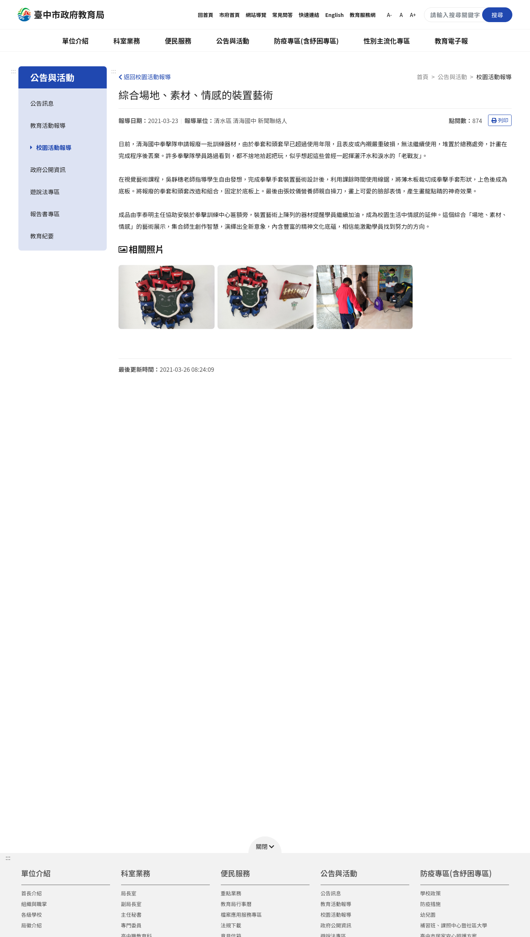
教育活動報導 (48, 125)
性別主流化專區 (387, 40)
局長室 (129, 893)
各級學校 (31, 914)
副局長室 (131, 904)
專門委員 (131, 925)
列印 (499, 120)
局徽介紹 (31, 925)
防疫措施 (430, 904)
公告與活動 (232, 40)
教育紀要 (42, 235)
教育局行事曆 (236, 904)
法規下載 (231, 925)
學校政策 (430, 893)
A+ (413, 14)
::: (13, 70)
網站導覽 (256, 14)
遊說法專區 (45, 191)
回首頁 (205, 14)
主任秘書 (131, 914)
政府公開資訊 (48, 169)
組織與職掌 (34, 904)
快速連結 (309, 14)
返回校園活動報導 (145, 76)
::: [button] (8, 857)
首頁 (422, 76)
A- (389, 14)
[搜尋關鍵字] (468, 14)
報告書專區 (45, 213)
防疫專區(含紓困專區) (306, 40)
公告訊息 (42, 103)
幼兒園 (428, 914)
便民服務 (178, 40)
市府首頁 (229, 14)
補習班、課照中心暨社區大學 (453, 925)
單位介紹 (75, 40)
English (334, 14)
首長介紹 (31, 893)
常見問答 (282, 14)
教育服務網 (362, 14)
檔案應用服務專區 (241, 914)
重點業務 (231, 893)
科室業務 (126, 40)
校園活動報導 (53, 147)
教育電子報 (451, 40)
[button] (265, 844)
